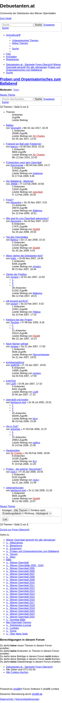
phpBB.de (37, 694)
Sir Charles (39, 136)
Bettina (14, 239)
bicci (35, 418)
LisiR (13, 383)
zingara (37, 266)
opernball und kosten (17, 399)
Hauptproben (13, 450)
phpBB (17, 689)
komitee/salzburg (15, 362)
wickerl (14, 304)
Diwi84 (36, 229)
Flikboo (37, 312)
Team (16, 90)
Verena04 (16, 128)
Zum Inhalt (5, 18)
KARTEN (11, 381)
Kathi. (14, 258)
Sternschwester (41, 354)
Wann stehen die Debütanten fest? (24, 255)
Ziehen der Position (16, 274)
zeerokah (38, 192)
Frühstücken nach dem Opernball (24, 162)
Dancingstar (17, 165)
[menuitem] (25, 40)
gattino (36, 442)
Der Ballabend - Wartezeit (19, 181)
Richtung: (37, 513)
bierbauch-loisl (18, 402)
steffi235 (15, 365)
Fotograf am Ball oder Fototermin (23, 144)
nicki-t (14, 472)
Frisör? (10, 200)
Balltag (9, 125)
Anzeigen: (16, 510)
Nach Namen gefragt (17, 343)
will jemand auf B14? (17, 301)
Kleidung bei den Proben (19, 319)
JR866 (14, 184)
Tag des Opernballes (17, 237)
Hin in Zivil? (12, 426)
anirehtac (15, 429)
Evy (35, 461)
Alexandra (15, 202)
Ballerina (37, 210)
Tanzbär (15, 322)
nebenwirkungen (15, 487)
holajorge (38, 173)
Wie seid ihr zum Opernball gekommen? (27, 218)
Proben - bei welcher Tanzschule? (24, 469)
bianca (14, 146)
